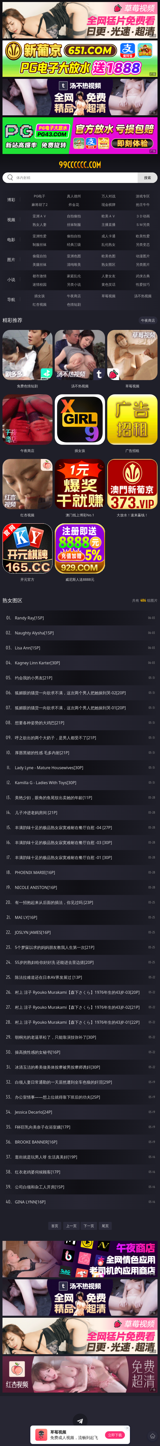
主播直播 (108, 224)
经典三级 (74, 244)
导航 (11, 299)
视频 (11, 219)
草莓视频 (108, 295)
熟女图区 (108, 264)
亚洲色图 (74, 256)
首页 (54, 1225)
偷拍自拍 (74, 236)
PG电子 (40, 196)
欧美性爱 (143, 236)
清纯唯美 (74, 264)
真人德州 (74, 196)
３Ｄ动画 (143, 216)
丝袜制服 (74, 224)
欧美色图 (108, 256)
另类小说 (74, 284)
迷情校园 (40, 284)
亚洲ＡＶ (40, 216)
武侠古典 (143, 276)
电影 (11, 239)
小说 (11, 279)
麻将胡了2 (40, 204)
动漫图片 (143, 256)
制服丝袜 (40, 244)
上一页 (71, 1225)
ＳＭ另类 (143, 224)
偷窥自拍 (40, 256)
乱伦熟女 (108, 244)
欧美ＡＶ (108, 216)
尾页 (105, 1225)
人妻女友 (108, 276)
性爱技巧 (143, 284)
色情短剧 (74, 304)
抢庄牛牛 (143, 204)
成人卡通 (108, 236)
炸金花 (74, 204)
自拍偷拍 (74, 216)
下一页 (89, 1225)
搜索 (147, 177)
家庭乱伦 (74, 276)
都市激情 (40, 276)
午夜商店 (74, 295)
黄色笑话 (108, 284)
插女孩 (39, 295)
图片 (11, 259)
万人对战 (108, 196)
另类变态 (143, 244)
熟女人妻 (40, 224)
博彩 (11, 199)
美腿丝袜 (40, 264)
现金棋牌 (108, 204)
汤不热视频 (143, 295)
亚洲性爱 (40, 236)
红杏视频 (40, 304)
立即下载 (115, 1435)
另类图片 (143, 264)
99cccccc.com (80, 165)
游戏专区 (143, 196)
